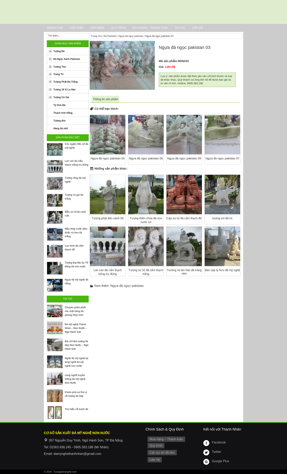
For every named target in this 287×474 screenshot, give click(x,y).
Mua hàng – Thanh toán (150, 27)
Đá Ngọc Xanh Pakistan (66, 59)
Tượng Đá (59, 51)
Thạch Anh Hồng (63, 113)
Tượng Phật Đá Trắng (65, 81)
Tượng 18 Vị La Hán (64, 89)
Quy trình (118, 27)
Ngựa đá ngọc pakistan (131, 36)
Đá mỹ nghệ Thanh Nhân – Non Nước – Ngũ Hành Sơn (76, 328)
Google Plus (219, 461)
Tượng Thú (59, 66)
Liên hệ (197, 27)
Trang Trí (58, 74)
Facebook (218, 442)
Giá (161, 66)
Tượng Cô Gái (61, 97)
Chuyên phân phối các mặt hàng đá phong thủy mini (75, 311)
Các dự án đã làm (160, 451)
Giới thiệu (76, 27)
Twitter (216, 451)
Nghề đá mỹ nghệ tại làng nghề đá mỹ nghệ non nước (76, 362)
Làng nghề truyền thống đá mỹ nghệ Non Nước (75, 379)
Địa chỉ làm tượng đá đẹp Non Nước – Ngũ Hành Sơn (76, 345)
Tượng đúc (59, 120)
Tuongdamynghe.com (65, 471)
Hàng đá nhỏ (60, 128)
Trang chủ (55, 27)
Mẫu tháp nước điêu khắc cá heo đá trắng (76, 232)
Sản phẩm (97, 27)
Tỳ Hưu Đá (59, 105)
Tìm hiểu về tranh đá (76, 409)
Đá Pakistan (110, 36)
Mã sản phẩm (168, 61)
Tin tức (180, 27)
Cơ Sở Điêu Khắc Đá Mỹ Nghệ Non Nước (143, 12)
